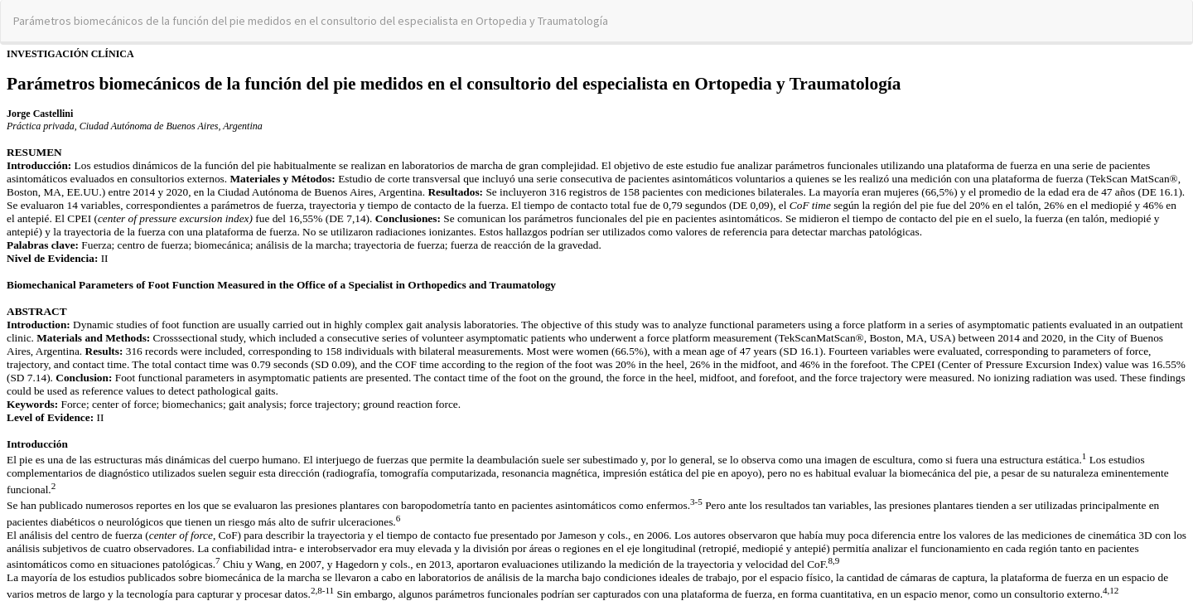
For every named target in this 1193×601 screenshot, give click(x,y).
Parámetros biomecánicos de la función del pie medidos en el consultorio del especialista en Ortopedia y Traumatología (310, 20)
